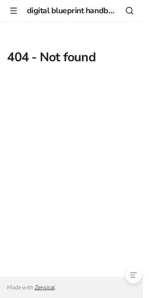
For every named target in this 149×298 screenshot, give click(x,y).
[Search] (129, 10)
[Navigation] (13, 10)
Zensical (45, 287)
